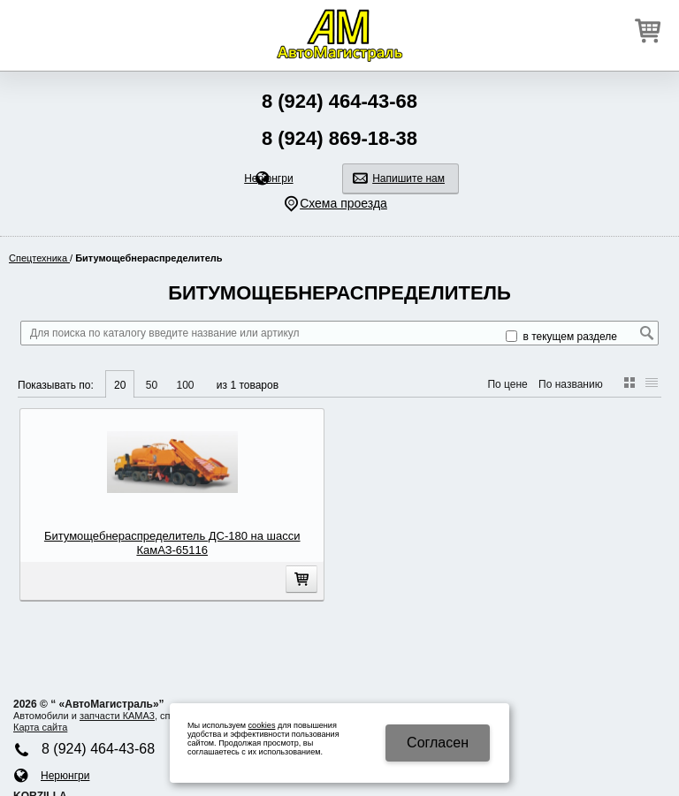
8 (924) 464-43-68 (339, 101)
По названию (570, 384)
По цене (507, 384)
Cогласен (438, 742)
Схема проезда (343, 203)
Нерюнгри (268, 178)
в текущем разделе (561, 336)
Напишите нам (408, 178)
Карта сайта (40, 727)
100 (185, 385)
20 (120, 385)
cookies (262, 725)
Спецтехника (39, 258)
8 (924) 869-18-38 (339, 138)
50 (151, 385)
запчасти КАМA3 (117, 715)
